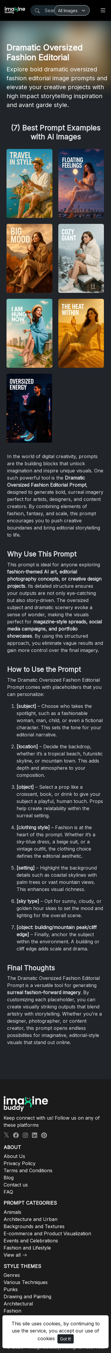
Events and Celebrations (31, 1241)
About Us (14, 1156)
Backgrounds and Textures (34, 1226)
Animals (12, 1212)
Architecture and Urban (30, 1219)
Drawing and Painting (27, 1296)
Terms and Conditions (28, 1170)
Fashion (12, 1311)
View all (12, 1255)
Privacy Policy (20, 1163)
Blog (9, 1178)
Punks (11, 1289)
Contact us (16, 1185)
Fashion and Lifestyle (27, 1248)
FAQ (8, 1192)
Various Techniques (26, 1282)
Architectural (18, 1304)
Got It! (65, 1338)
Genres (12, 1275)
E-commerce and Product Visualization (47, 1233)
